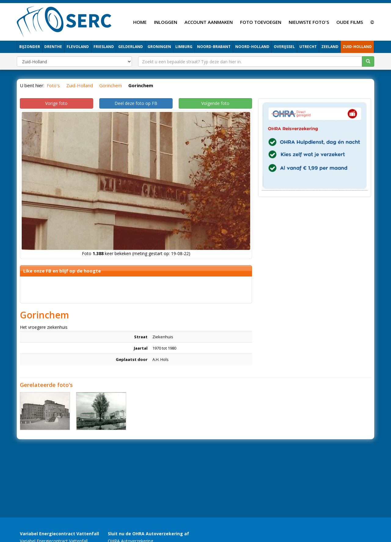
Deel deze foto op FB (136, 103)
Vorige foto (56, 103)
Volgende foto (215, 103)
